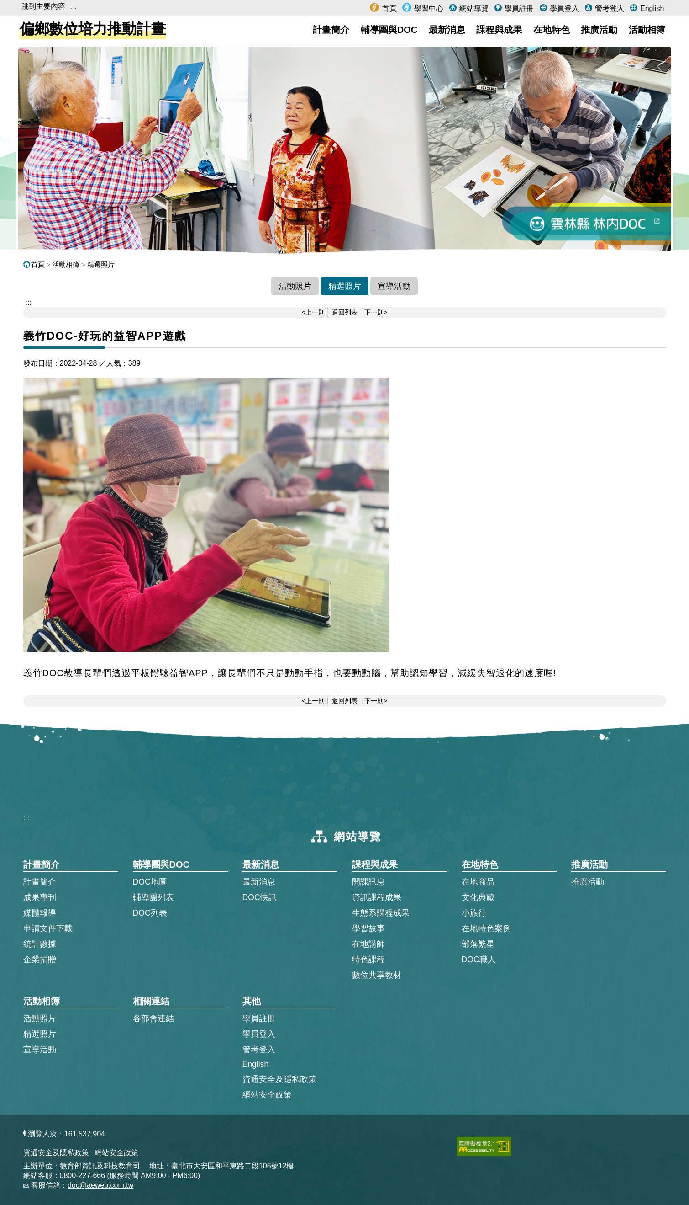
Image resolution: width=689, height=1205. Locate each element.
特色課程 (368, 959)
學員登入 (563, 8)
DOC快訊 (259, 897)
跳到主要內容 (43, 6)
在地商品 (478, 881)
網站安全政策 (267, 1094)
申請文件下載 (48, 928)
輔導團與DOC (389, 30)
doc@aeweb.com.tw (100, 1185)
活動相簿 (647, 30)
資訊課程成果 (376, 897)
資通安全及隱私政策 (279, 1079)
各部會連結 (153, 1018)
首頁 (388, 8)
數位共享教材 (376, 975)
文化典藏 (478, 897)
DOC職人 (479, 959)
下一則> (375, 312)
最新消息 (447, 30)
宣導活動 (394, 286)
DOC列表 (150, 912)
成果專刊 (39, 897)
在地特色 (551, 30)
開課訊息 (368, 881)
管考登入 (608, 8)
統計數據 (39, 944)
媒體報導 (39, 912)
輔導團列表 (153, 897)
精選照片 (101, 264)
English (651, 8)
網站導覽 (473, 8)
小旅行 (474, 912)
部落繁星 (478, 944)
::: (74, 6)
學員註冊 (518, 8)
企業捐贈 (39, 959)
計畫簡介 (331, 30)
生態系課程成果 (381, 912)
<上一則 (313, 312)
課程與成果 (499, 30)
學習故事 (368, 928)
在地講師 (368, 944)
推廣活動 (599, 30)
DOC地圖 (150, 881)
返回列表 (345, 312)
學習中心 (427, 8)
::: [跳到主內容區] (29, 302)
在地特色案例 (486, 928)
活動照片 (295, 286)
